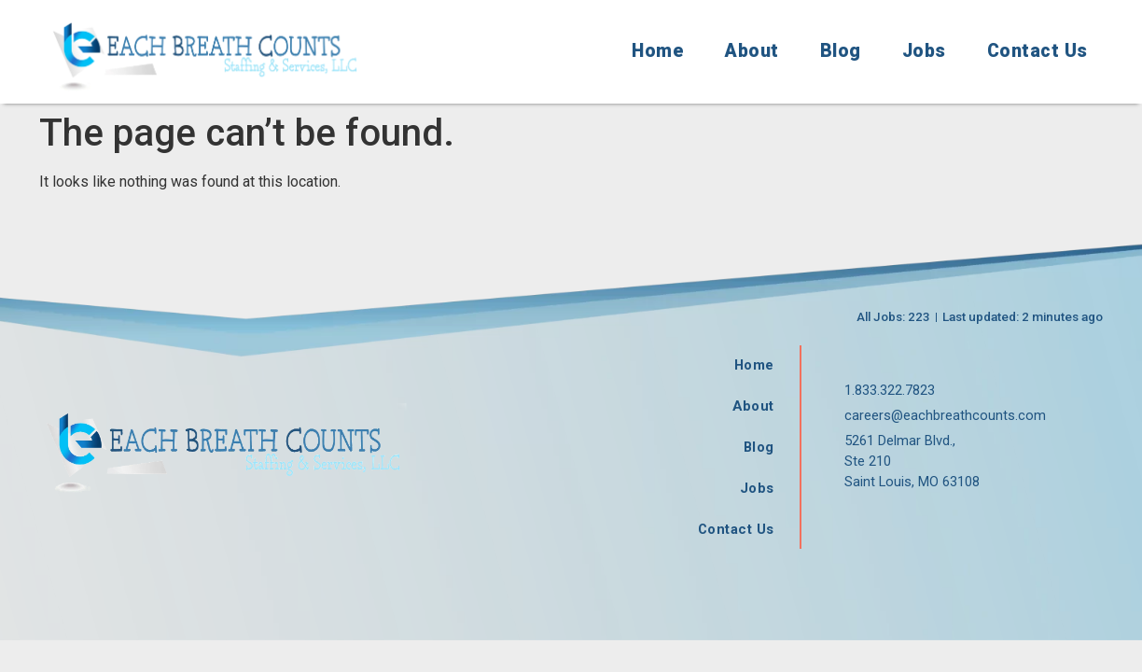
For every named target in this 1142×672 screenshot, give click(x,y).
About (752, 51)
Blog (840, 51)
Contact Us (1037, 51)
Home (658, 51)
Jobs (924, 51)
